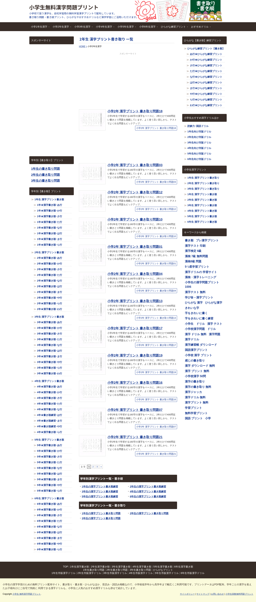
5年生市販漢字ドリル (167, 573)
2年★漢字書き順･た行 (49, 275)
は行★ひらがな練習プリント (206, 82)
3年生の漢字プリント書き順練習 (100, 491)
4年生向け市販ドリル (199, 148)
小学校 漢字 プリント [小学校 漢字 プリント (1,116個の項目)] (198, 355)
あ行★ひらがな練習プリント (206, 54)
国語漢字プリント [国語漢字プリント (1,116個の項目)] (196, 349)
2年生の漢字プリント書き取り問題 (149, 513)
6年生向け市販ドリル (199, 159)
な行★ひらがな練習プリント (206, 76)
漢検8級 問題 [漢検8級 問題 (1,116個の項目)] (193, 261)
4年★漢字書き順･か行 (49, 392)
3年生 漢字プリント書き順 (49, 316)
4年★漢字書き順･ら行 (49, 432)
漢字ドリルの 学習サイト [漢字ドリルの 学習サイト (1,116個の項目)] (201, 272)
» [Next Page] (101, 466)
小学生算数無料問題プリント (239, 594)
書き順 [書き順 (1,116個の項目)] (189, 240)
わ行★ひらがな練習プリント (206, 105)
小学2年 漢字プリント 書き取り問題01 (134, 246)
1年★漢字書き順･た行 (49, 222)
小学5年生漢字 (126, 27)
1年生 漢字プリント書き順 (49, 199)
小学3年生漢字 (83, 27)
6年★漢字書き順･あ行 (49, 503)
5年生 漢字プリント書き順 (49, 439)
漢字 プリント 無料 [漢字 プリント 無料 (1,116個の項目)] (197, 371)
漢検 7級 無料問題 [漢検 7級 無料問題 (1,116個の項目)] (196, 256)
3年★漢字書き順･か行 (49, 328)
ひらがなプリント (163, 569)
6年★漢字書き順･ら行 (49, 549)
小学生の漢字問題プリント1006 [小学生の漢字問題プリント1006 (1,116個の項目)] (202, 284)
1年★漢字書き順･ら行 (49, 244)
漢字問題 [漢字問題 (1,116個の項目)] (214, 334)
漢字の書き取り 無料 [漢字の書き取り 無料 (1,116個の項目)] (198, 386)
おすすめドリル (200, 27)
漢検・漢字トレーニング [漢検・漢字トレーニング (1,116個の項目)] (200, 277)
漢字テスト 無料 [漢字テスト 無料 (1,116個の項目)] (195, 292)
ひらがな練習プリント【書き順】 (206, 48)
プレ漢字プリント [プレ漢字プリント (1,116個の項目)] (207, 240)
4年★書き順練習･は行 (49, 415)
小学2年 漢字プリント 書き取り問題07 (134, 410)
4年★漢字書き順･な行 (49, 409)
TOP (65, 566)
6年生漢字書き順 (183, 566)
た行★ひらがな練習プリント (206, 71)
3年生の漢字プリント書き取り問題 (101, 518)
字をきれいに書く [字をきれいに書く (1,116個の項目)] (196, 313)
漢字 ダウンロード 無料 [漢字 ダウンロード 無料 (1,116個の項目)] (200, 365)
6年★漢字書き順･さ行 (49, 515)
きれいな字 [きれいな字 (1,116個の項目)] (192, 307)
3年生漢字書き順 (121, 566)
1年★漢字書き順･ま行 (49, 239)
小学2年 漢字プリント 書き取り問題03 (134, 165)
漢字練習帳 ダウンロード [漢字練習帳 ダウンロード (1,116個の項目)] (201, 344)
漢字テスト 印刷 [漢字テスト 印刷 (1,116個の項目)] (195, 245)
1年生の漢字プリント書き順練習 (100, 486)
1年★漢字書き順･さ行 (49, 216)
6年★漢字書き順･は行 (49, 532)
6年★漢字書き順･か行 (49, 509)
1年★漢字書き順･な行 (49, 227)
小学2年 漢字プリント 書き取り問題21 (134, 437)
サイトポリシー (187, 594)
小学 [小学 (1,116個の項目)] (208, 418)
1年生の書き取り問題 (45, 168)
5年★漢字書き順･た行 (49, 462)
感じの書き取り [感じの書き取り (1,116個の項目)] (195, 360)
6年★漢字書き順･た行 (49, 521)
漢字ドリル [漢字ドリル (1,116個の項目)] (192, 339)
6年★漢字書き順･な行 (49, 526)
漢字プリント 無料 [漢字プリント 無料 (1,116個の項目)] (196, 402)
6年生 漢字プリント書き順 (49, 498)
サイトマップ (202, 594)
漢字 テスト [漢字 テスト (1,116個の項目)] (214, 323)
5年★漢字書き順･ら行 (49, 490)
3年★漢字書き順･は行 (49, 350)
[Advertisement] (128, 80)
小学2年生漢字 (61, 27)
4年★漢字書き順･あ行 (49, 386)
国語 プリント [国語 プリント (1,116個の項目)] (194, 418)
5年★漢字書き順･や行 (49, 485)
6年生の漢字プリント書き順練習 (148, 496)
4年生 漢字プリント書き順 (49, 381)
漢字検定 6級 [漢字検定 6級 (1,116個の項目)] (193, 250)
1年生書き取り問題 (93, 569)
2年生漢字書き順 (100, 566)
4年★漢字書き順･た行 (49, 403)
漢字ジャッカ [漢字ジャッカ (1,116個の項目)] (193, 392)
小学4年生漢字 (104, 27)
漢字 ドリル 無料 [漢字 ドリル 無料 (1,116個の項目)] (195, 334)
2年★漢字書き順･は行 (49, 286)
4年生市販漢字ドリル (141, 573)
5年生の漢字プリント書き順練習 (100, 496)
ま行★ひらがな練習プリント (206, 88)
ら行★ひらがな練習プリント (206, 99)
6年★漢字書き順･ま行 (49, 538)
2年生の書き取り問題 (45, 174)
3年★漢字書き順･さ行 (49, 333)
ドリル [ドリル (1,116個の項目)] (211, 328)
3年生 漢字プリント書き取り (203, 188)
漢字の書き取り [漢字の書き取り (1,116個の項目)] (195, 381)
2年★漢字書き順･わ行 (49, 309)
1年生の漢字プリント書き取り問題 (101, 513)
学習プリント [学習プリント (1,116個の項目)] (193, 407)
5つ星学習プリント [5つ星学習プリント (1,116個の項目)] (197, 266)
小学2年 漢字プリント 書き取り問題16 (134, 382)
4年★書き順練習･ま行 (49, 420)
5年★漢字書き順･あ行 (49, 445)
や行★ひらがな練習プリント (206, 93)
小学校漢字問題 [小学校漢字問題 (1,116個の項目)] (195, 328)
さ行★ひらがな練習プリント (206, 65)
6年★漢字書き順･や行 (49, 543)
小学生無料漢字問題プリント (63, 7)
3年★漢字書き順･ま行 (49, 356)
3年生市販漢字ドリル (115, 573)
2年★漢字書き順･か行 (49, 263)
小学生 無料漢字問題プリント (26, 594)
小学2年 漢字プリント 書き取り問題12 (134, 192)
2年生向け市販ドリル (199, 137)
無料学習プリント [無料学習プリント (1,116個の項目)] (196, 413)
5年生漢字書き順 (162, 566)
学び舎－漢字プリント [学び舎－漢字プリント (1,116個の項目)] (199, 297)
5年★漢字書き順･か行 (49, 451)
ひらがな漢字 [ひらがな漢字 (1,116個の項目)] (213, 302)
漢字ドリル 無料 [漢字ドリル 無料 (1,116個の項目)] (195, 397)
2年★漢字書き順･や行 (49, 297)
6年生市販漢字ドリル (192, 573)
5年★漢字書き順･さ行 (49, 456)
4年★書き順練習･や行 (49, 426)
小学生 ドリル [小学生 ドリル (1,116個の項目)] (195, 323)
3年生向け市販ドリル (199, 142)
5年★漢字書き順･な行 (49, 468)
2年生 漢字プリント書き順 (49, 252)
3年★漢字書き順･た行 (49, 339)
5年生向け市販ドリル (199, 153)
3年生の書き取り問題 (45, 180)
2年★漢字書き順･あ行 (49, 257)
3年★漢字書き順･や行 (49, 362)
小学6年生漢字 (147, 27)
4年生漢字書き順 (142, 566)
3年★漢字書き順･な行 (49, 345)
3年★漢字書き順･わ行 (49, 373)
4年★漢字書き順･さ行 (49, 398)
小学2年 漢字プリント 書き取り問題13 (134, 301)
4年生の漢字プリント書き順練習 (148, 491)
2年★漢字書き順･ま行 (49, 292)
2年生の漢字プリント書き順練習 (148, 486)
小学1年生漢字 (39, 27)
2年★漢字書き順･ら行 (49, 303)
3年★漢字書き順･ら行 (49, 367)
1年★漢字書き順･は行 (49, 233)
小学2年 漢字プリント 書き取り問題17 (134, 328)
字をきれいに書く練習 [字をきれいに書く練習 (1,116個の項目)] (199, 318)
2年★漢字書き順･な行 (49, 280)
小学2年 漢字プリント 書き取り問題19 (134, 355)
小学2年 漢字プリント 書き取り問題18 (134, 111)
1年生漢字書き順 (79, 566)
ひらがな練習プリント (173, 27)
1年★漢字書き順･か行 (49, 210)
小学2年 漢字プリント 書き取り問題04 (134, 274)
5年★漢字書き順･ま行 (49, 479)
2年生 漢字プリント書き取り (203, 183)
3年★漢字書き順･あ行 (49, 322)
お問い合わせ (217, 594)
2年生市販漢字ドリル (89, 573)
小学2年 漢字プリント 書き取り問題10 (134, 219)
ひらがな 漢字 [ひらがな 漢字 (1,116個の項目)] (194, 302)
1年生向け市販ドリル (199, 131)
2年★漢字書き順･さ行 (49, 269)
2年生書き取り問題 (117, 569)
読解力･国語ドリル (198, 126)
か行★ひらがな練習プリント (206, 59)
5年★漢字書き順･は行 (49, 473)
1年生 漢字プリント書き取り (203, 177)
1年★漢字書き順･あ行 (49, 205)
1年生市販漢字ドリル (63, 573)
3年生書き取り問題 (140, 569)
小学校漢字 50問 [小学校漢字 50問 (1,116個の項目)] (195, 376)
